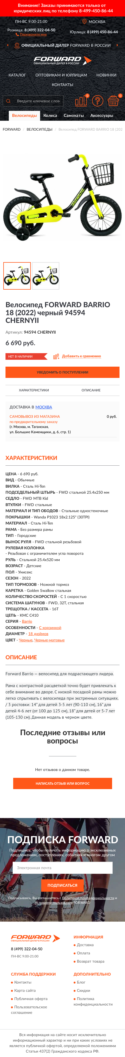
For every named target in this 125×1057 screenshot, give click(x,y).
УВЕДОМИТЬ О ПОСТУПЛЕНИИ (62, 372)
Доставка (85, 945)
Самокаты (74, 116)
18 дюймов (38, 634)
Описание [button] (91, 390)
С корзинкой (50, 628)
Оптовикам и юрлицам (61, 75)
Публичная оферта (31, 999)
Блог (81, 982)
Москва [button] (43, 407)
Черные (25, 640)
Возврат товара (90, 962)
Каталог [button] (17, 75)
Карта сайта (25, 991)
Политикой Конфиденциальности (88, 898)
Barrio (27, 622)
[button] (31, 34)
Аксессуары (101, 116)
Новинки (106, 75)
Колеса (50, 116)
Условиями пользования (54, 902)
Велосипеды (24, 116)
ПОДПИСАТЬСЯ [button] (62, 886)
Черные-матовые (49, 640)
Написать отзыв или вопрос (63, 783)
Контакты (62, 85)
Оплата (83, 954)
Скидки (83, 991)
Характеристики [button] (34, 390)
